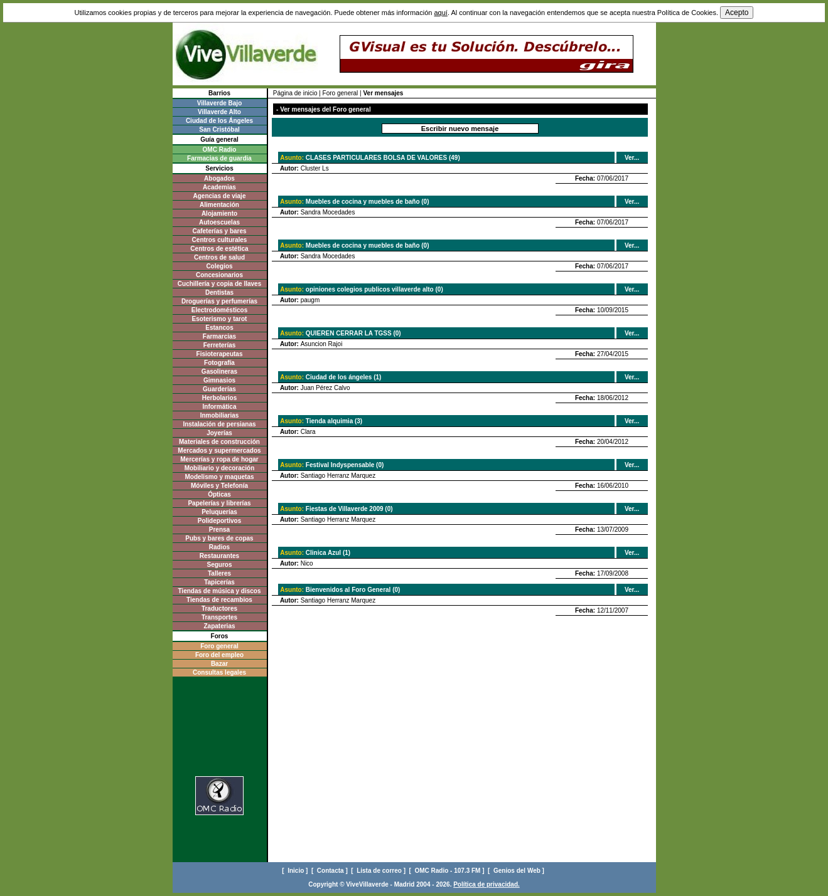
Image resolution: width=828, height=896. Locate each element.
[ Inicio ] (295, 870)
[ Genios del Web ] (517, 870)
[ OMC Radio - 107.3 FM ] (448, 870)
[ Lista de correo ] (379, 870)
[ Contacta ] (330, 870)
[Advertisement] (219, 730)
